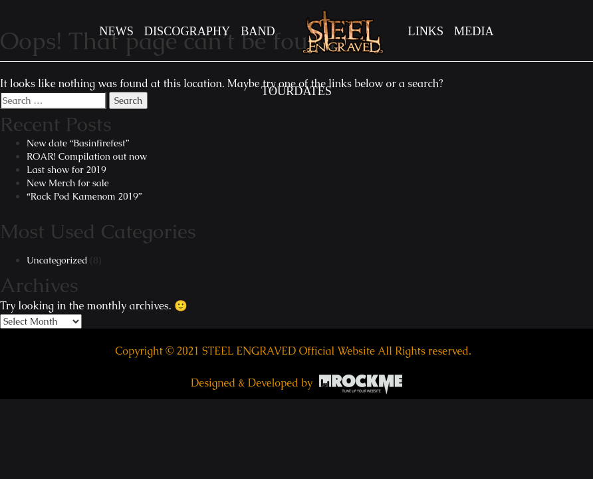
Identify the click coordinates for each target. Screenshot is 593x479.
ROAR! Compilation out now (87, 156)
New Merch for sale (68, 183)
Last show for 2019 (66, 170)
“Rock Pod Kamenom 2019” (84, 196)
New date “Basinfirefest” (78, 143)
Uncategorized (57, 260)
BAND (258, 31)
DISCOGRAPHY (187, 31)
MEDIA (474, 31)
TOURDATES (296, 91)
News (116, 31)
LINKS (426, 31)
